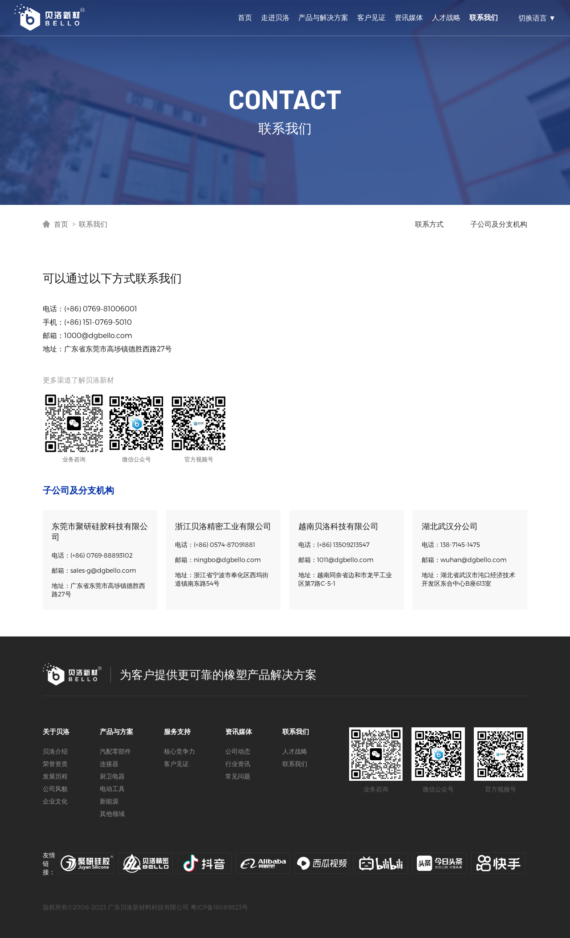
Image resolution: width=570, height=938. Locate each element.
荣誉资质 (55, 763)
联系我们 (483, 17)
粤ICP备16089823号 (219, 907)
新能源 (109, 801)
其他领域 (112, 813)
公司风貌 (55, 788)
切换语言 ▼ (537, 17)
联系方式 (429, 224)
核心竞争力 (179, 751)
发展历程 (55, 776)
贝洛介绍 (55, 751)
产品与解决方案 (323, 17)
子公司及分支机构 (498, 224)
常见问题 (237, 776)
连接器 (109, 763)
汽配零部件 (115, 751)
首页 (245, 17)
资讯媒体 (409, 17)
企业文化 (55, 801)
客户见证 (371, 17)
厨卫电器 (112, 776)
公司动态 (237, 751)
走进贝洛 (275, 17)
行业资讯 (237, 763)
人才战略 (446, 17)
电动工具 (112, 788)
